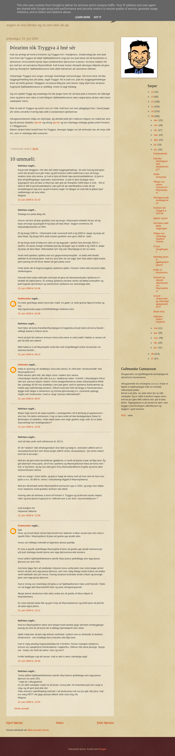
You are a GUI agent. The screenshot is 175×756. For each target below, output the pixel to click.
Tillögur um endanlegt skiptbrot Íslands (159, 237)
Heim (59, 723)
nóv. (156, 125)
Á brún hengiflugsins (160, 249)
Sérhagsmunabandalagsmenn (161, 200)
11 (152, 106)
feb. (156, 342)
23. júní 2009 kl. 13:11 (29, 610)
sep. (156, 135)
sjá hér (38, 122)
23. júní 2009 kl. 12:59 (29, 515)
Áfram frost (158, 311)
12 (152, 101)
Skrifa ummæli (21, 708)
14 (152, 92)
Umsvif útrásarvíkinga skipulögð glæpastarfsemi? (161, 301)
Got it (97, 17)
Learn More (82, 17)
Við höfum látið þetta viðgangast (160, 226)
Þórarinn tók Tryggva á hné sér (159, 210)
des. (156, 120)
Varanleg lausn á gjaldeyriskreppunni (161, 260)
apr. (156, 333)
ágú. (156, 139)
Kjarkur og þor (160, 218)
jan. (156, 347)
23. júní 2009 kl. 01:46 (29, 288)
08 (152, 354)
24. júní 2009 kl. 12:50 (29, 702)
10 (152, 111)
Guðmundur (24, 298)
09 (152, 116)
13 (152, 96)
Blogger (102, 749)
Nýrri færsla (14, 723)
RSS (123, 415)
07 (152, 358)
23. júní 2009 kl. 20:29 (29, 661)
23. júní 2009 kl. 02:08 (29, 313)
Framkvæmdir (160, 153)
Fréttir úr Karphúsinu (160, 271)
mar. (156, 338)
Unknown (23, 364)
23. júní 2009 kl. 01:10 (29, 199)
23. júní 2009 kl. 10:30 (29, 426)
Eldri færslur (105, 723)
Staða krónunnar (159, 175)
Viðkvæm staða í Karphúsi (159, 319)
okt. (156, 130)
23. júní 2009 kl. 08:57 (29, 398)
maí (156, 328)
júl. (155, 144)
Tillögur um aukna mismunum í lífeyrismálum (160, 187)
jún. (156, 149)
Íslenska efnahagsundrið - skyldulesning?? (160, 164)
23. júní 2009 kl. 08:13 (29, 354)
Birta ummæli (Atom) (38, 730)
